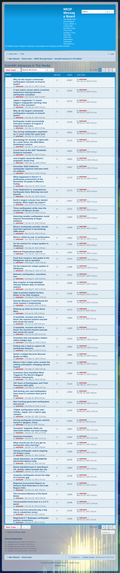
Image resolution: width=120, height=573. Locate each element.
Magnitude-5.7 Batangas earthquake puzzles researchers (31, 519)
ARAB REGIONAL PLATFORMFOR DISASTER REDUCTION (30, 460)
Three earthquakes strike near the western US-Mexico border (29, 209)
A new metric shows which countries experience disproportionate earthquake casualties (31, 92)
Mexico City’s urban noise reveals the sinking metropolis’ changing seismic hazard (31, 364)
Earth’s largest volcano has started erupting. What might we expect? (30, 201)
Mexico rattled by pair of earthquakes (31, 237)
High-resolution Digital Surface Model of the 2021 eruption (28, 294)
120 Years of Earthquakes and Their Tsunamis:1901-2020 (30, 384)
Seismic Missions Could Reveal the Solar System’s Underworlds (30, 302)
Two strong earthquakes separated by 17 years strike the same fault (30, 133)
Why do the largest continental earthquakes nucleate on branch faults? (29, 81)
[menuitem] (21, 54)
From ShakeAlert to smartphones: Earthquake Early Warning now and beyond (30, 191)
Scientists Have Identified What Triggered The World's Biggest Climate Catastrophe (28, 374)
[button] (114, 70)
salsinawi (19, 86)
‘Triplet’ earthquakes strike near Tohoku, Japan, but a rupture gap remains (29, 412)
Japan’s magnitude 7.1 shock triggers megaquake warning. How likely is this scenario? (30, 102)
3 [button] (107, 70)
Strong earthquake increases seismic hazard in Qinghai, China (31, 421)
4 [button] (110, 70)
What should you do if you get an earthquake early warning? (29, 444)
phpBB (52, 563)
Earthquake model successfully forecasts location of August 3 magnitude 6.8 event (28, 123)
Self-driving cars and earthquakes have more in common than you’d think (29, 393)
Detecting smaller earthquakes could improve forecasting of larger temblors (31, 218)
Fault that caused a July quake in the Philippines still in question (31, 259)
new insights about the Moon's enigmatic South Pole (28, 159)
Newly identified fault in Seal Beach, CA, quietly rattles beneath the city (30, 468)
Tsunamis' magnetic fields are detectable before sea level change (30, 429)
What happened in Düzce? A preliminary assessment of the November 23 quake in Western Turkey (28, 180)
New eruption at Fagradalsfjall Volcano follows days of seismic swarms (29, 284)
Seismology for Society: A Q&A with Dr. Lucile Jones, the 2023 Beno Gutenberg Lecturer (30, 142)
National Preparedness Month (27, 251)
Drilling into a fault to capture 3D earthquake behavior (29, 347)
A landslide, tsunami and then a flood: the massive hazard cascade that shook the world (30, 319)
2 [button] (103, 70)
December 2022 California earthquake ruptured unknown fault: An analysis (31, 168)
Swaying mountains (23, 436)
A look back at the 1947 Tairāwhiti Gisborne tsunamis (29, 151)
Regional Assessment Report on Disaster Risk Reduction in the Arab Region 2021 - (30, 485)
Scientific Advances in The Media (27, 65)
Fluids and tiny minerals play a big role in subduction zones (30, 511)
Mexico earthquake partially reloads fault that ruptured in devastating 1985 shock (30, 229)
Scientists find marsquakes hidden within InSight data (30, 339)
